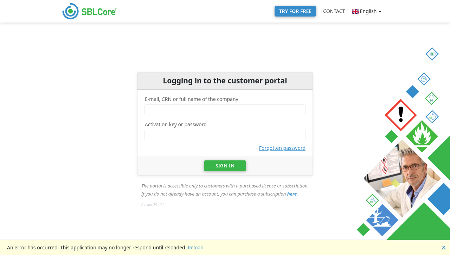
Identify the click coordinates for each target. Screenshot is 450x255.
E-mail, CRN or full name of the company (191, 99)
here (292, 194)
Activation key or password (176, 124)
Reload (196, 247)
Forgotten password (282, 148)
